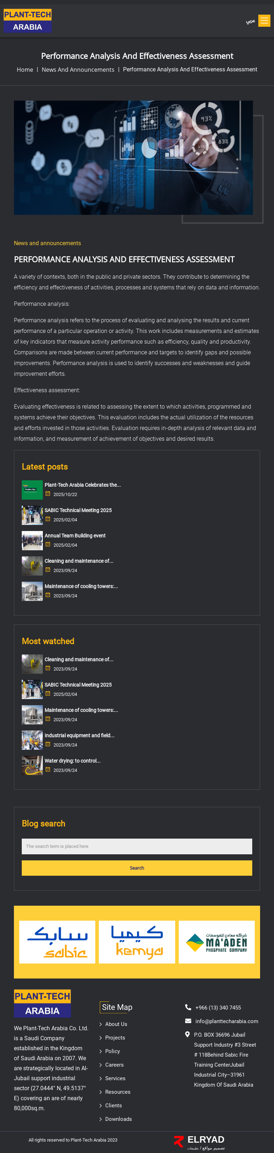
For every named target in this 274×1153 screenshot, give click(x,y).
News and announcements (78, 70)
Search (137, 868)
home (25, 70)
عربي (250, 21)
